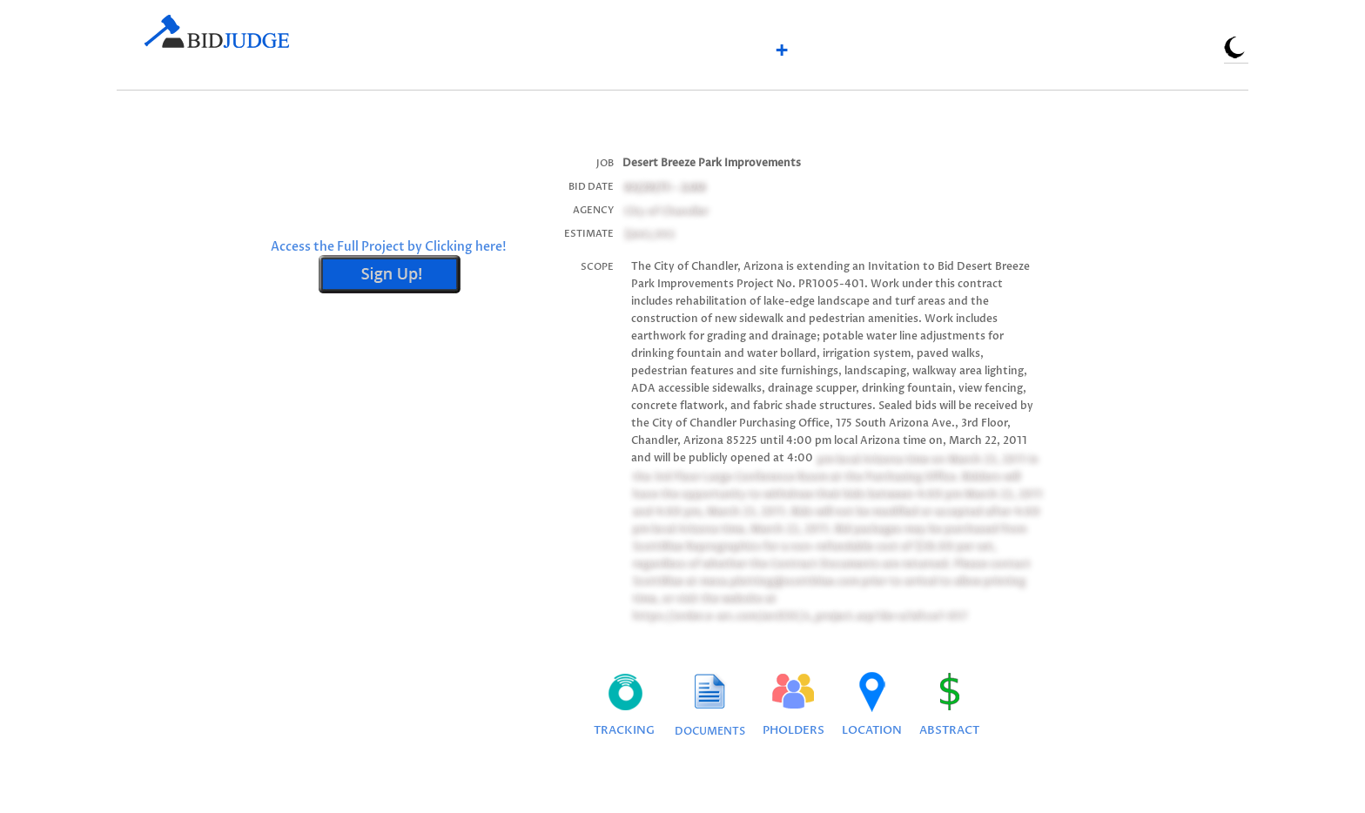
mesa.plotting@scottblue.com (777, 580)
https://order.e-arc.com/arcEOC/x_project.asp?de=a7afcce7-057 (798, 615)
